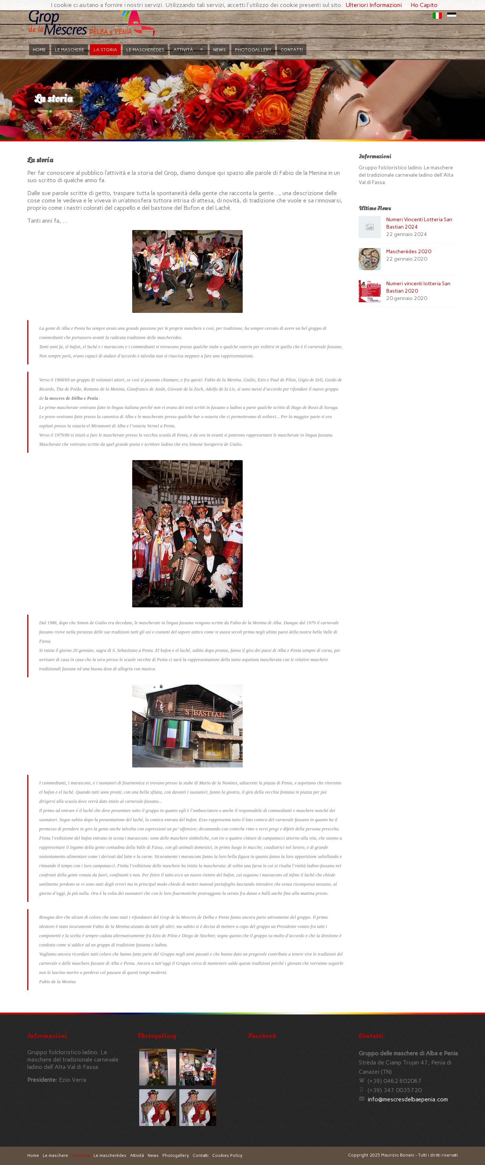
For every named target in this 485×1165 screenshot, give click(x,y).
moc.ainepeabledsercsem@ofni (408, 1099)
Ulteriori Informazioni (373, 4)
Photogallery (253, 49)
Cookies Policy (227, 1155)
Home (39, 49)
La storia (105, 49)
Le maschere (69, 49)
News (219, 49)
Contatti (292, 49)
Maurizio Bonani (398, 1155)
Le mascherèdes (145, 49)
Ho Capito (424, 4)
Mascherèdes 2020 (408, 251)
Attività (183, 49)
